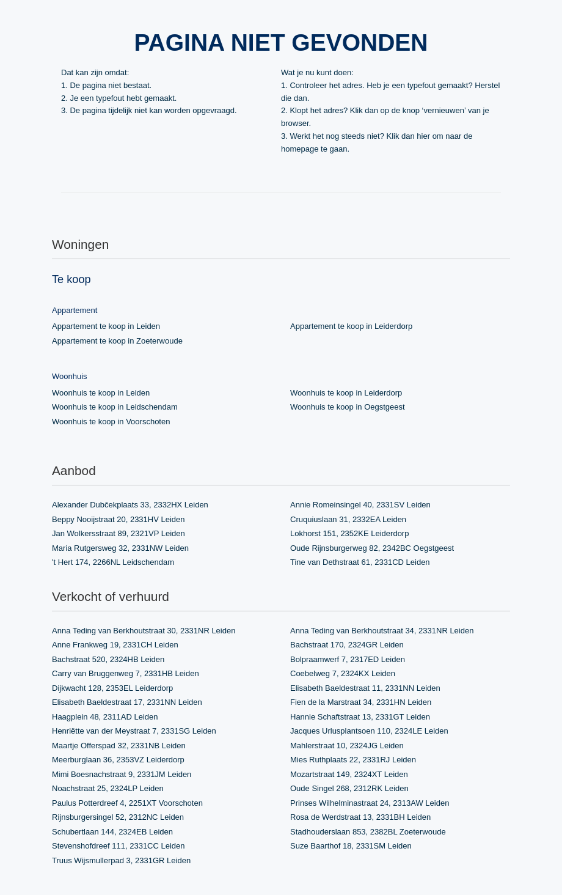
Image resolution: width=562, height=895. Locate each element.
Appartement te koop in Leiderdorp (351, 326)
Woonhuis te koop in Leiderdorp (346, 392)
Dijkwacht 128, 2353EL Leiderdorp (112, 688)
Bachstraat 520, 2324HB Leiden (108, 659)
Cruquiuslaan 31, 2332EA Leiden (348, 519)
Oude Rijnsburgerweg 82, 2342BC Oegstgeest (372, 548)
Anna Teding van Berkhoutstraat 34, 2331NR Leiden (381, 630)
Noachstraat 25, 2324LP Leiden (108, 788)
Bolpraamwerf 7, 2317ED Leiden (347, 659)
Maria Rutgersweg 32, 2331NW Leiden (120, 548)
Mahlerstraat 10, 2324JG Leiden (347, 745)
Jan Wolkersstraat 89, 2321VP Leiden (118, 533)
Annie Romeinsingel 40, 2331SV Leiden (360, 504)
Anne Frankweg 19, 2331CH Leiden (115, 644)
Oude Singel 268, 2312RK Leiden (349, 788)
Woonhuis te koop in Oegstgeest (347, 406)
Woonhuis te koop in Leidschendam (115, 406)
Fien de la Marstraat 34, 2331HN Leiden (360, 702)
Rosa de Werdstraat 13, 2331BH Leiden (360, 817)
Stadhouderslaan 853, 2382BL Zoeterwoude (368, 831)
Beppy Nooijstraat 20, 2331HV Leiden (118, 519)
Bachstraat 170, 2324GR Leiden (347, 644)
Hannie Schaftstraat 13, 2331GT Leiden (360, 716)
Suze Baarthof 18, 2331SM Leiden (351, 845)
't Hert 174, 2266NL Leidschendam (113, 562)
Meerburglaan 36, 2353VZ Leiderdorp (118, 759)
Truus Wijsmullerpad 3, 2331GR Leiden (121, 860)
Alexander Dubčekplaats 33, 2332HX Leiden (130, 504)
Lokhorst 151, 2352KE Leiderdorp (349, 533)
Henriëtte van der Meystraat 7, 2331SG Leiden (134, 730)
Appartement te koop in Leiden (106, 326)
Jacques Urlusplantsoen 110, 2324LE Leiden (369, 730)
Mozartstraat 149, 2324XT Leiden (349, 774)
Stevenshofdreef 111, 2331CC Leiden (118, 845)
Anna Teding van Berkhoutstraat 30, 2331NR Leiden (143, 630)
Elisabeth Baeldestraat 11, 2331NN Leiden (365, 688)
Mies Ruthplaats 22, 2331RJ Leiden (353, 759)
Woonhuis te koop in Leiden (101, 392)
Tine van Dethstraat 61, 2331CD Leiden (360, 562)
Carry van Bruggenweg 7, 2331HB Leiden (125, 673)
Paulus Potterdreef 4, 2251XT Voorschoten (127, 803)
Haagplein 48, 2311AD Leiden (105, 716)
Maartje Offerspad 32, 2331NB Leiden (119, 745)
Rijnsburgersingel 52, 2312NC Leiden (118, 817)
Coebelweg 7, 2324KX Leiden (342, 673)
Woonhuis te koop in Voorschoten (111, 421)
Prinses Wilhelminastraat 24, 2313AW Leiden (369, 803)
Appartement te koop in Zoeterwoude (117, 340)
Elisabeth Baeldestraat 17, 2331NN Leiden (127, 702)
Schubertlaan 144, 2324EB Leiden (112, 831)
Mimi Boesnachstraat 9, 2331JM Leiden (121, 774)
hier (423, 136)
